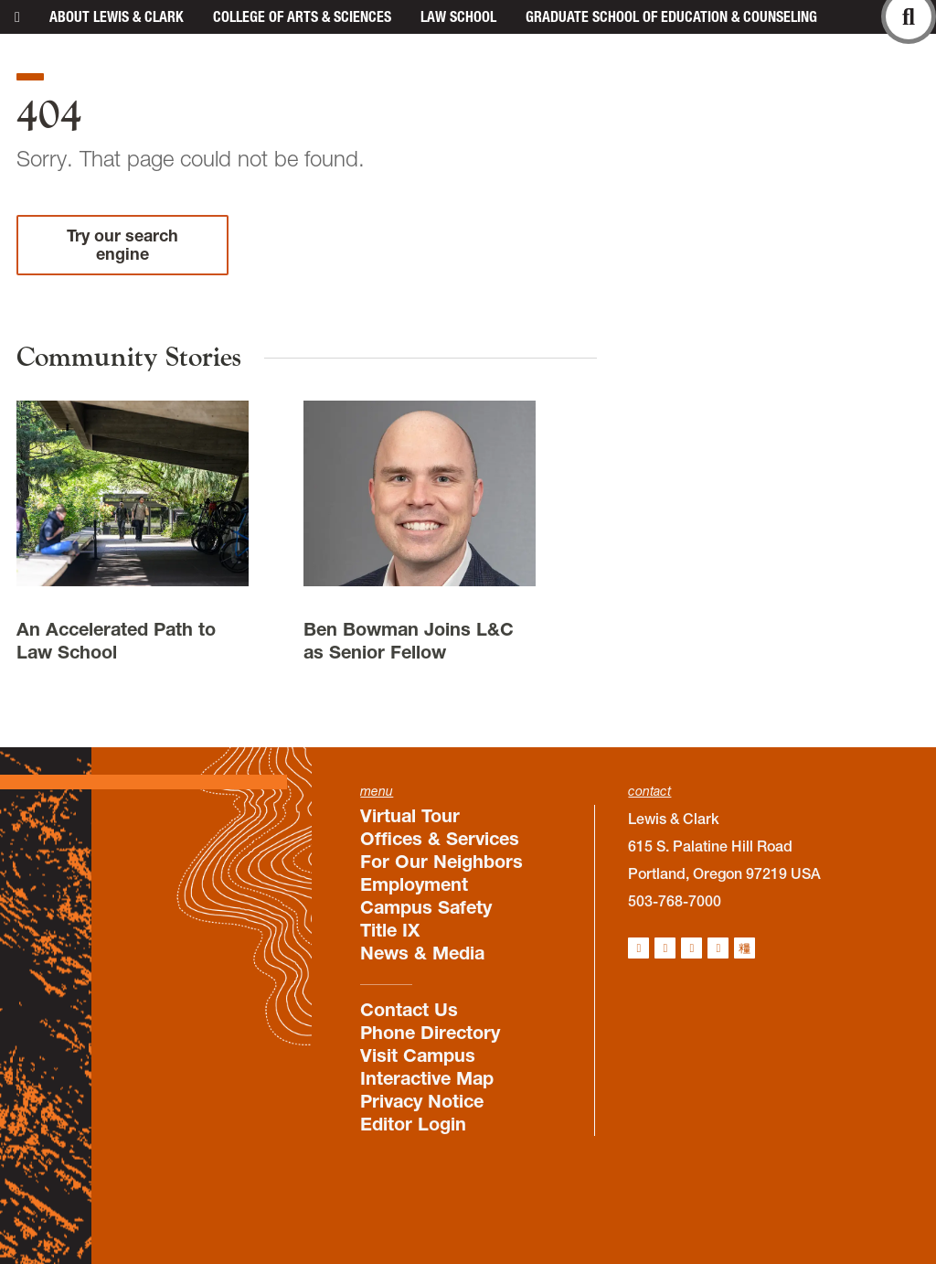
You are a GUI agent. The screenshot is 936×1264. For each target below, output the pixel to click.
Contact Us (409, 1010)
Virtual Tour (410, 816)
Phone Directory (430, 1033)
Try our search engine (122, 244)
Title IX (390, 930)
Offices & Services (439, 839)
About (116, 16)
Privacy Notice (422, 1101)
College (302, 16)
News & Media (422, 953)
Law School (458, 16)
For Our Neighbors (441, 862)
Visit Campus (417, 1055)
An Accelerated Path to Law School (116, 640)
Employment (414, 884)
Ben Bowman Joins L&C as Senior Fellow (408, 640)
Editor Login (413, 1124)
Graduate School (671, 16)
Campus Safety (426, 907)
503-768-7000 (674, 901)
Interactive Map (427, 1078)
